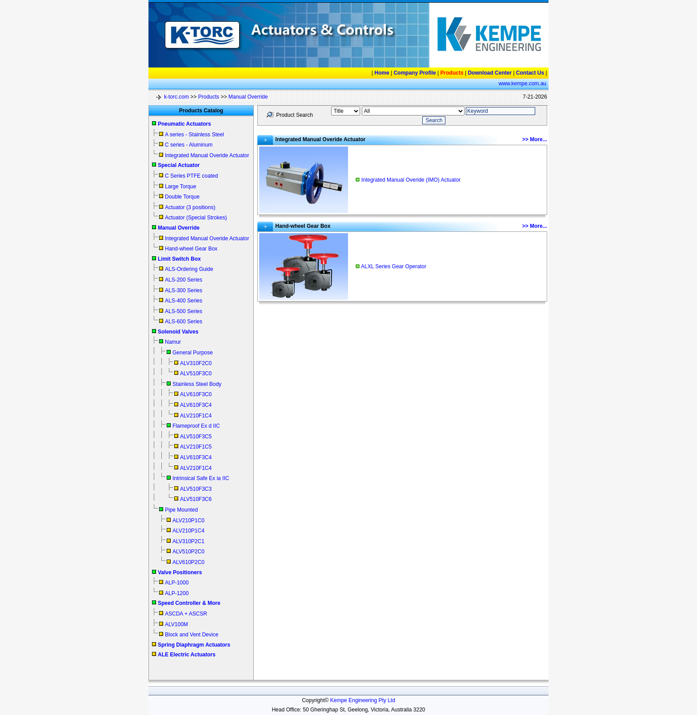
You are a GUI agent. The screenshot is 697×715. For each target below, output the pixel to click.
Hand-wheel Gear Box (191, 249)
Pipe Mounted (181, 510)
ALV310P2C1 (188, 541)
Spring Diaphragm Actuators (194, 645)
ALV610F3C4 (196, 405)
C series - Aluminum (188, 145)
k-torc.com (176, 97)
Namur (173, 342)
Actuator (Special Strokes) (196, 217)
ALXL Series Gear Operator (393, 266)
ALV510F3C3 (196, 489)
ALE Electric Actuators (187, 654)
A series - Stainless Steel (194, 134)
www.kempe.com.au (522, 83)
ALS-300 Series (183, 290)
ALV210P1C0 (188, 520)
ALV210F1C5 (196, 447)
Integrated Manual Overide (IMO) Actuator (411, 180)
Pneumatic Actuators (184, 124)
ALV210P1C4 (188, 531)
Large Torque (180, 186)
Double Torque (182, 197)
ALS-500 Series (183, 311)
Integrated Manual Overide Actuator (207, 155)
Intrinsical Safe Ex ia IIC (200, 478)
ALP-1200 (176, 593)
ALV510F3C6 (196, 499)
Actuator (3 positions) (190, 207)
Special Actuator (179, 165)
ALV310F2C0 (196, 363)
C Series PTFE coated (191, 176)
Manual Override (248, 97)
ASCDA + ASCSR (186, 614)
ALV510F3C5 (196, 436)
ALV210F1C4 (196, 416)
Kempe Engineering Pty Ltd (362, 700)
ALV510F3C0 (196, 373)
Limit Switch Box (179, 259)
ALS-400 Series (183, 301)
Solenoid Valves (178, 332)
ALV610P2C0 (188, 562)
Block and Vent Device (191, 635)
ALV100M (176, 624)
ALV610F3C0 (196, 394)
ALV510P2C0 (188, 551)
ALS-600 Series (183, 321)
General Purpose (192, 353)
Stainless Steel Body (196, 384)
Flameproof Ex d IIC (196, 426)
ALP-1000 (176, 583)
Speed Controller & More (189, 603)
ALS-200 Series (183, 280)
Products (208, 97)
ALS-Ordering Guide (189, 269)
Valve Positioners (180, 572)
